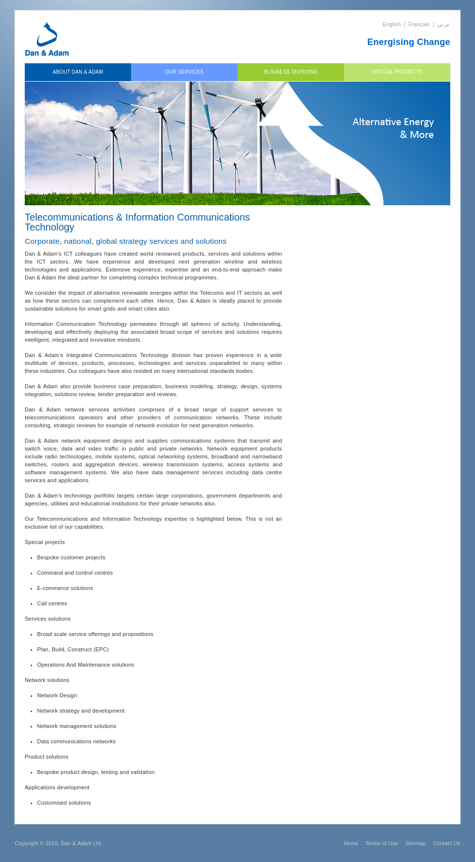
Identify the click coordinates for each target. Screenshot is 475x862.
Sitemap (415, 843)
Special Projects (397, 72)
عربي (443, 24)
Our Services (184, 72)
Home (351, 843)
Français (419, 24)
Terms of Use (382, 843)
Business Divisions (291, 72)
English (392, 24)
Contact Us (446, 843)
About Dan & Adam (78, 72)
